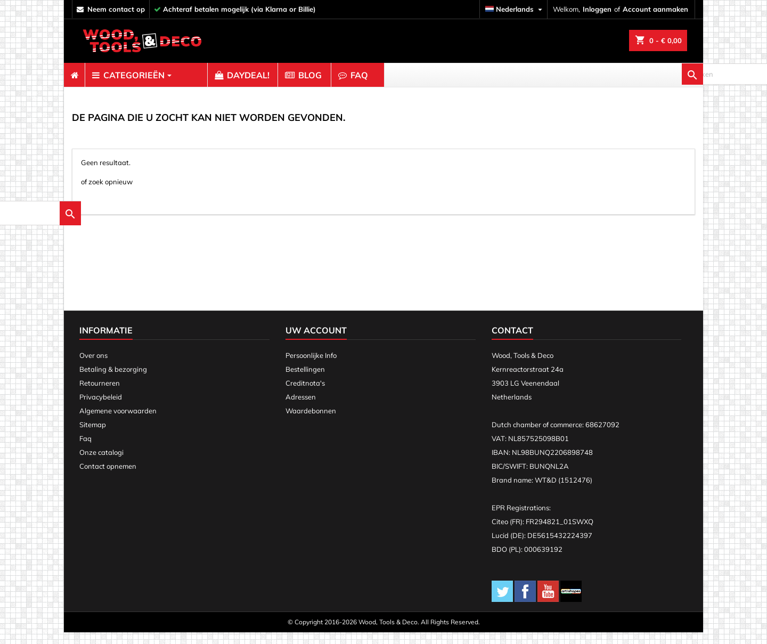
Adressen (300, 408)
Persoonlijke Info (311, 367)
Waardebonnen (310, 422)
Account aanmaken (655, 9)
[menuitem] (74, 75)
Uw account (316, 342)
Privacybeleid (100, 408)
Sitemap (92, 436)
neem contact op (116, 9)
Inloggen (597, 9)
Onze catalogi (101, 464)
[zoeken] (644, 75)
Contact (512, 342)
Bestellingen (305, 381)
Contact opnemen (107, 478)
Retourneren (99, 394)
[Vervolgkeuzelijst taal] (515, 9)
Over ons (93, 367)
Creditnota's (305, 394)
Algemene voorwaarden (118, 422)
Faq (85, 450)
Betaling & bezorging (113, 381)
